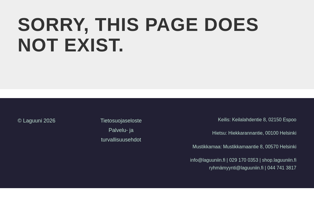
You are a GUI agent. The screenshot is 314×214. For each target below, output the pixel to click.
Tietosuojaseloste (121, 121)
